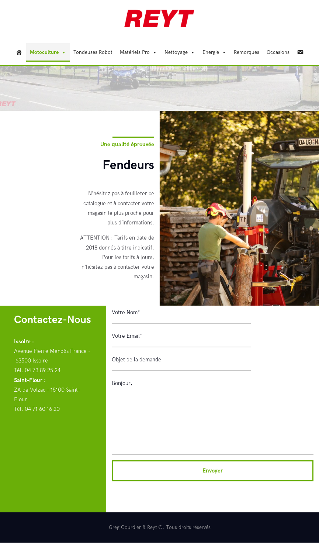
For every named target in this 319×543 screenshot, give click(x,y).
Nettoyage (176, 52)
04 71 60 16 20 (42, 409)
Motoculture (44, 52)
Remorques (246, 52)
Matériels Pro (135, 52)
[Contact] (300, 52)
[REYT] (19, 52)
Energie (210, 52)
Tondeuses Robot (92, 52)
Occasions (278, 52)
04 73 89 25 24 (42, 370)
